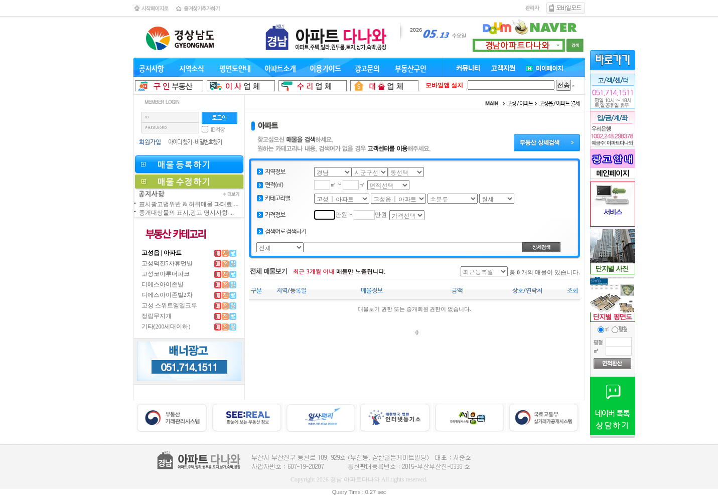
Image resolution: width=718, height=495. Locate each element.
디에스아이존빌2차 (167, 294)
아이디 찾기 (180, 142)
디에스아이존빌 (162, 284)
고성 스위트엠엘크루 (169, 305)
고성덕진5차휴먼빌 (167, 263)
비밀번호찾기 (208, 142)
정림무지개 (156, 315)
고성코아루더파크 (165, 273)
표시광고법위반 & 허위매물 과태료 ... (188, 204)
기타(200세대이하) (166, 326)
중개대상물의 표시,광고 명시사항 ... (186, 212)
